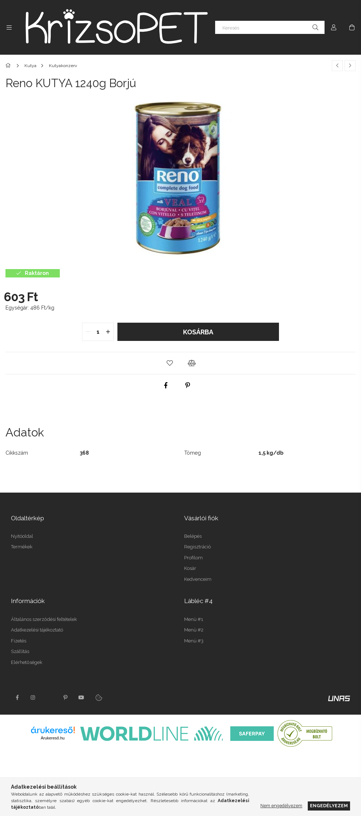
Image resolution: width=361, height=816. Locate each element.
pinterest (65, 697)
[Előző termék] (337, 65)
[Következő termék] (350, 65)
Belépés (193, 536)
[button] (169, 363)
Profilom (193, 557)
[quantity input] (97, 332)
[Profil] (334, 27)
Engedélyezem (329, 805)
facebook (17, 697)
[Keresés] (270, 27)
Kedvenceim (197, 579)
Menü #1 (193, 619)
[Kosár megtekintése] (352, 27)
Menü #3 (193, 641)
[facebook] (166, 385)
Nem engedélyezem (281, 805)
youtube (81, 697)
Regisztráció (197, 546)
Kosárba (198, 332)
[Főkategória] (9, 65)
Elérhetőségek (26, 662)
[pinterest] (187, 385)
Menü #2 (193, 630)
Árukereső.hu (53, 738)
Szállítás (20, 651)
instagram (33, 697)
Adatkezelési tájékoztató (37, 630)
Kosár (190, 568)
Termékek (21, 546)
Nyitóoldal (22, 536)
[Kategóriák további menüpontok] (9, 27)
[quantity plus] (107, 332)
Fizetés (18, 641)
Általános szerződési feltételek (44, 619)
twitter (49, 697)
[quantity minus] (87, 332)
